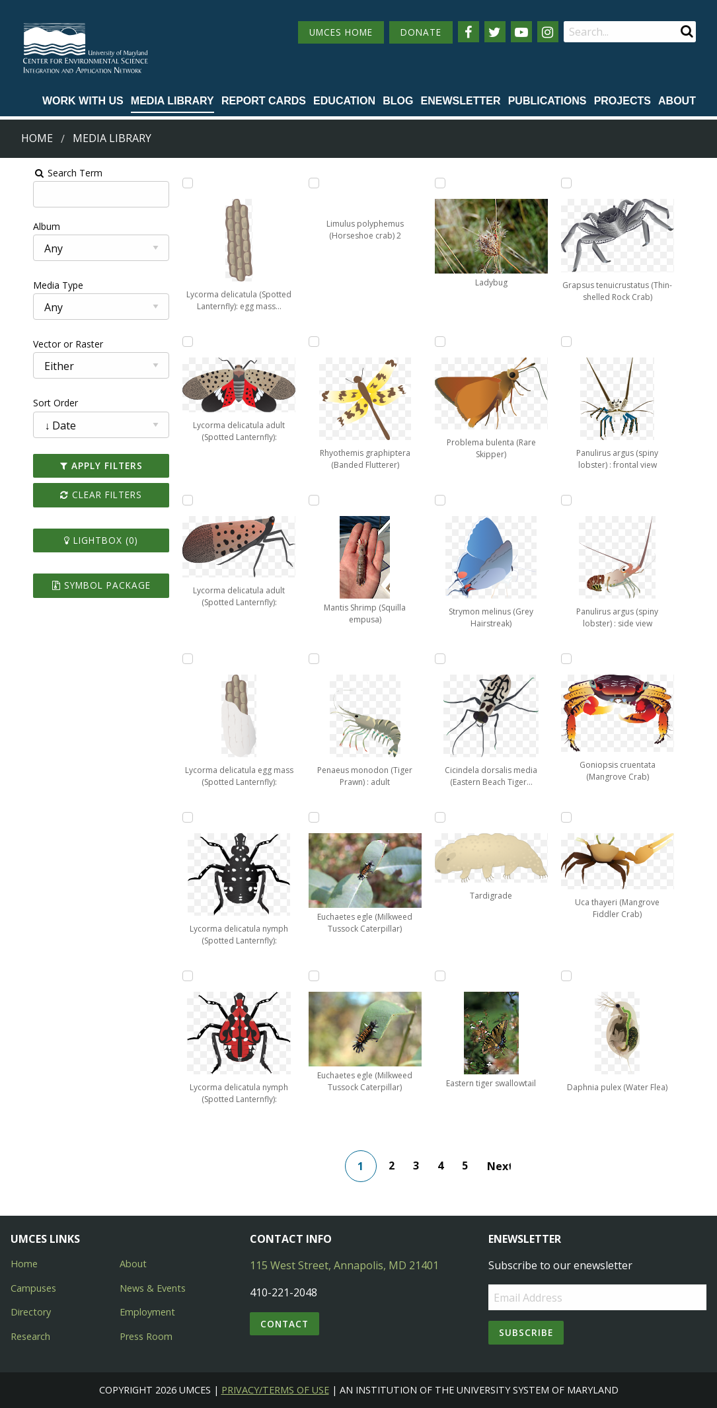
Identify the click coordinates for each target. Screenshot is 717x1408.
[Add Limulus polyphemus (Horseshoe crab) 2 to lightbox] (309, 183)
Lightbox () (81, 540)
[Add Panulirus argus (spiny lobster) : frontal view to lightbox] (581, 341)
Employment (147, 1312)
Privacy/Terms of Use (275, 1390)
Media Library (172, 100)
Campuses (33, 1288)
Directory (31, 1312)
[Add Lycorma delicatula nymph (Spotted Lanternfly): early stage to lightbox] (173, 817)
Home (37, 138)
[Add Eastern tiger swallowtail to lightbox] (445, 976)
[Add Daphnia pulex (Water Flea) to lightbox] (581, 976)
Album (22, 226)
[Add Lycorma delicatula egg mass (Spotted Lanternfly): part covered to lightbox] (173, 658)
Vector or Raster (44, 344)
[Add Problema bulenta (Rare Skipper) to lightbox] (445, 341)
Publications (547, 100)
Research (30, 1336)
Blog (398, 100)
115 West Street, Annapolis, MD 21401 (344, 1265)
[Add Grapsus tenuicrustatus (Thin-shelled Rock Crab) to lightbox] (581, 183)
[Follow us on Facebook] (468, 31)
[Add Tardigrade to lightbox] (445, 817)
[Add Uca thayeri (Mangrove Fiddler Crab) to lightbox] (581, 817)
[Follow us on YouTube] (521, 31)
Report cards (263, 100)
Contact (284, 1323)
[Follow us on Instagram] (547, 31)
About (677, 100)
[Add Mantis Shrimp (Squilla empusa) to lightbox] (309, 500)
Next (504, 1166)
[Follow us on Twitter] (495, 31)
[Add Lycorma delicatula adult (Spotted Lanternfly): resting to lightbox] (173, 500)
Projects (622, 100)
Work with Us (83, 100)
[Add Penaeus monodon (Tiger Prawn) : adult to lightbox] (309, 658)
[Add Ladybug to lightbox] (445, 183)
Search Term (43, 173)
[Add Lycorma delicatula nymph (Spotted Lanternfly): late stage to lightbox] (173, 976)
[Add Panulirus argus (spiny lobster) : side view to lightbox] (581, 500)
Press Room (146, 1336)
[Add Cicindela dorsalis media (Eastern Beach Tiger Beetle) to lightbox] (445, 658)
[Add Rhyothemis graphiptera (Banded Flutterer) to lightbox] (309, 341)
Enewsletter (461, 100)
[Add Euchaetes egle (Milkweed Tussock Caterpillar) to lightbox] (309, 817)
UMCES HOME (341, 32)
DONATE (420, 32)
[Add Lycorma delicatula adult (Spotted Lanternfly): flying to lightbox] (173, 341)
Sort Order (31, 402)
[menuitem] (83, 102)
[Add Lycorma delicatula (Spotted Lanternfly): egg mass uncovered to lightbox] (173, 183)
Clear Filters (81, 494)
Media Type (34, 285)
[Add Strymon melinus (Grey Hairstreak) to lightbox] (445, 500)
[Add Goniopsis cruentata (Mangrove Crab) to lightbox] (581, 658)
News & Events (153, 1288)
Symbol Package (81, 585)
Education (344, 100)
